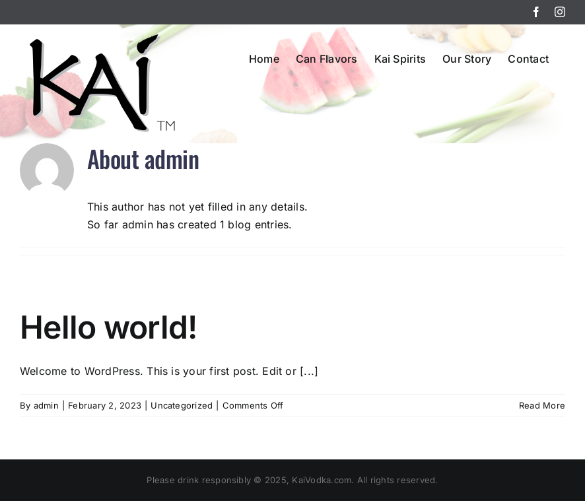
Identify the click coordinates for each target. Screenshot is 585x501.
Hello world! (108, 327)
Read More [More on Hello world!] (542, 405)
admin (46, 405)
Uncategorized (182, 405)
